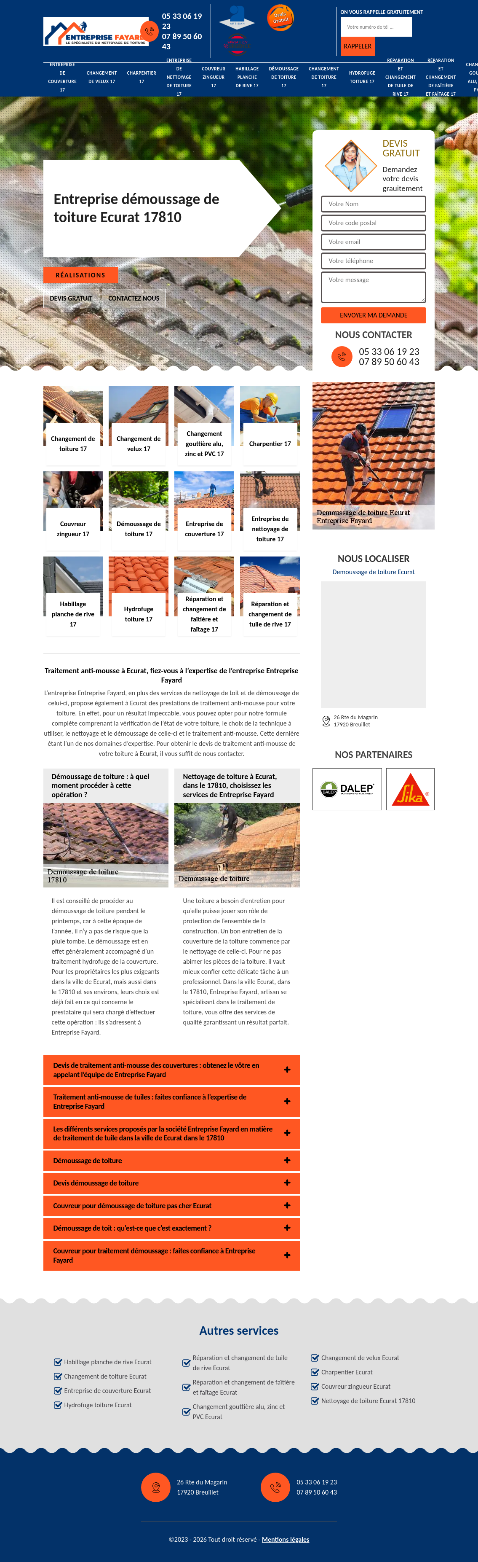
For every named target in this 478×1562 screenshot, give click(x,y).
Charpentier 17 (142, 77)
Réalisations (81, 275)
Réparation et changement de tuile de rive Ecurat (240, 1363)
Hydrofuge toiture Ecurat (98, 1405)
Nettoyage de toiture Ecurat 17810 (368, 1401)
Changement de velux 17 (102, 77)
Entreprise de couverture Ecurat (107, 1391)
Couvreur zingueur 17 (213, 77)
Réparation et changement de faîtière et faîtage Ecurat (244, 1387)
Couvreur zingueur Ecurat (355, 1386)
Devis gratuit (71, 298)
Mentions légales (286, 1539)
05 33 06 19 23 (182, 21)
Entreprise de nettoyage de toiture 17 (179, 77)
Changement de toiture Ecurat (105, 1376)
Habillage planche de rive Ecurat (108, 1362)
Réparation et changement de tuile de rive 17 (400, 77)
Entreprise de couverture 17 (62, 77)
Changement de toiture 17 (324, 77)
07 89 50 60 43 (182, 41)
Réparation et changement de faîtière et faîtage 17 (441, 77)
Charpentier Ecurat (347, 1372)
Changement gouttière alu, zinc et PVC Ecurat (239, 1412)
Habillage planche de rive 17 (247, 77)
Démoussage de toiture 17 (284, 77)
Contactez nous (134, 298)
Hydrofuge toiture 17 (362, 77)
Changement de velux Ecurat (360, 1358)
